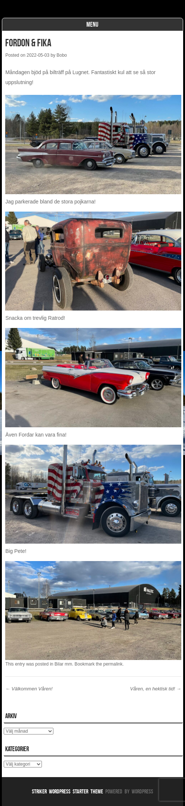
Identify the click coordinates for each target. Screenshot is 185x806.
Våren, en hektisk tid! (155, 688)
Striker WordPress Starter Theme (67, 791)
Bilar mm (63, 664)
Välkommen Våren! (28, 688)
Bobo (61, 55)
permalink (113, 664)
